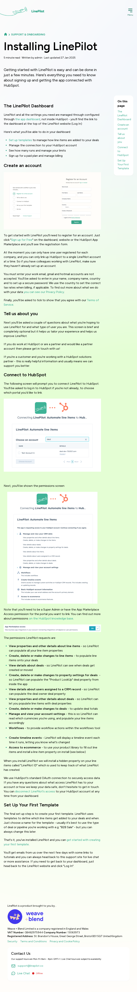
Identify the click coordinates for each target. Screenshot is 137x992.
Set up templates (20, 140)
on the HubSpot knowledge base (51, 618)
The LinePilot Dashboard (124, 115)
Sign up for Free (21, 240)
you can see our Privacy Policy (44, 292)
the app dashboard (27, 119)
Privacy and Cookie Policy (65, 941)
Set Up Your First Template (123, 164)
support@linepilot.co (27, 965)
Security (12, 941)
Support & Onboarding (28, 34)
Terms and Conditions (33, 941)
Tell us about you (121, 138)
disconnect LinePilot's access (35, 791)
